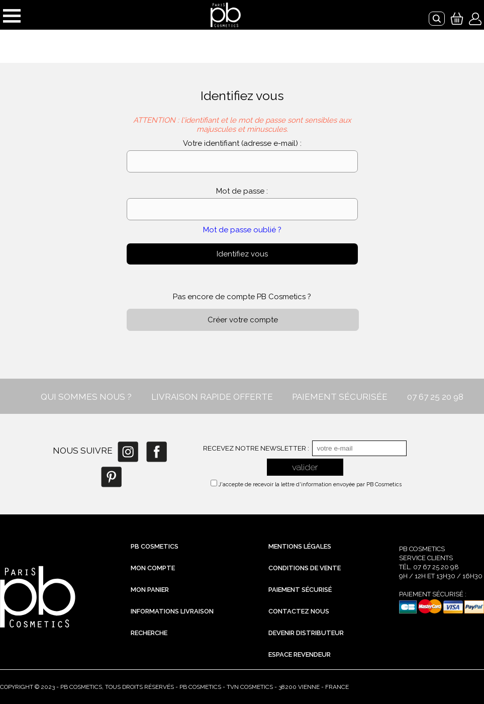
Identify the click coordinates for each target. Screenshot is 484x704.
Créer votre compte (243, 319)
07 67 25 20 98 (435, 397)
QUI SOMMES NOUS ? (86, 397)
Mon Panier (150, 589)
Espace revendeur (299, 654)
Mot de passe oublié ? (242, 229)
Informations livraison (172, 611)
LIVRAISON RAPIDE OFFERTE (212, 397)
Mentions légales (299, 546)
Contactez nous (298, 611)
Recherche (149, 633)
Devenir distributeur (306, 633)
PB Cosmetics (154, 546)
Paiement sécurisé (300, 589)
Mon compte (153, 568)
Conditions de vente (304, 568)
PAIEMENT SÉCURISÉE (340, 397)
